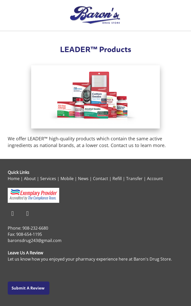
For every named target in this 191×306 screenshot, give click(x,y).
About (30, 178)
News (83, 178)
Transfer (134, 178)
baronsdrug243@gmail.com (35, 240)
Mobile (67, 178)
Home (14, 178)
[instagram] (27, 214)
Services (48, 178)
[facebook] (13, 214)
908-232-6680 (35, 228)
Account (155, 178)
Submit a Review (29, 288)
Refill (117, 178)
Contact (100, 178)
